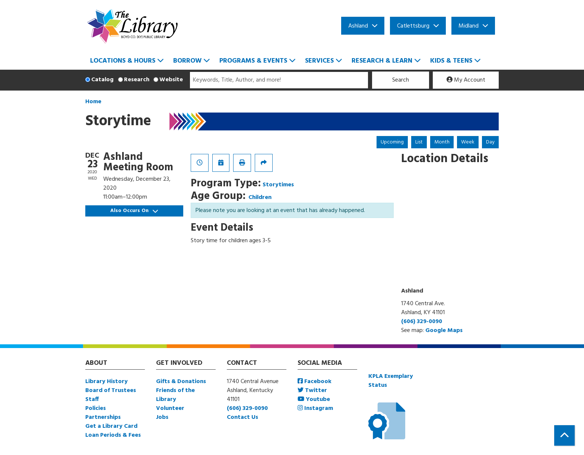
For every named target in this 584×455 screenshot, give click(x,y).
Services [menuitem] (319, 61)
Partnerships (103, 417)
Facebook (314, 381)
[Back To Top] (564, 435)
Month (442, 142)
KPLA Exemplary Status (390, 381)
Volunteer (170, 408)
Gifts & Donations (181, 381)
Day (490, 142)
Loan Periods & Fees (113, 435)
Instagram (315, 408)
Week (468, 142)
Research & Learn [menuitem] (382, 61)
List (419, 142)
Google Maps (444, 330)
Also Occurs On (134, 210)
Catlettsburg (413, 26)
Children (260, 197)
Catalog (102, 79)
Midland (468, 26)
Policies (95, 408)
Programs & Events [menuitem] (253, 61)
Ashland (358, 26)
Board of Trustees (110, 390)
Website (171, 79)
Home (93, 101)
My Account (466, 80)
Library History (106, 381)
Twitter (312, 390)
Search (400, 80)
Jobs (162, 417)
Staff (92, 399)
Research (136, 79)
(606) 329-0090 (421, 321)
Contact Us (242, 417)
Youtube (314, 399)
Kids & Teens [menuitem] (451, 61)
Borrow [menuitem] (187, 61)
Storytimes (278, 185)
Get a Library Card (111, 426)
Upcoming (392, 142)
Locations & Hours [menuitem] (122, 61)
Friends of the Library (175, 395)
